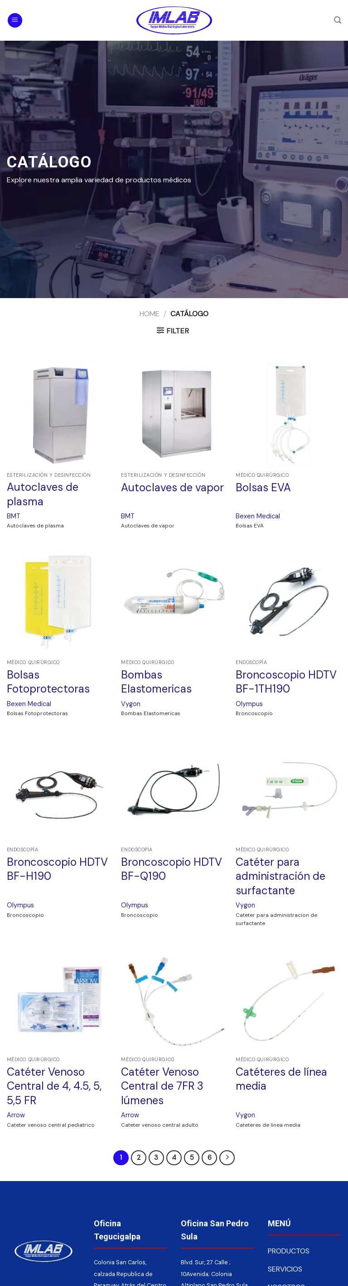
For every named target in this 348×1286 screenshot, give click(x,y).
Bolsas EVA (263, 487)
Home (150, 313)
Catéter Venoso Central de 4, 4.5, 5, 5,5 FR (54, 1086)
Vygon (130, 704)
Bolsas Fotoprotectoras (48, 682)
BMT (13, 516)
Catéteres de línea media (281, 1079)
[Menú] (15, 20)
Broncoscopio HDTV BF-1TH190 (286, 682)
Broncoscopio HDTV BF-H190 (57, 869)
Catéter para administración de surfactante (280, 876)
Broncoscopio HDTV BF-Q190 (171, 869)
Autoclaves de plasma (42, 494)
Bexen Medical (258, 516)
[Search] (337, 20)
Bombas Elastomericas (156, 682)
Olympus (249, 704)
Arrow (16, 1115)
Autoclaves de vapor (172, 487)
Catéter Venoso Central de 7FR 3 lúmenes (162, 1086)
